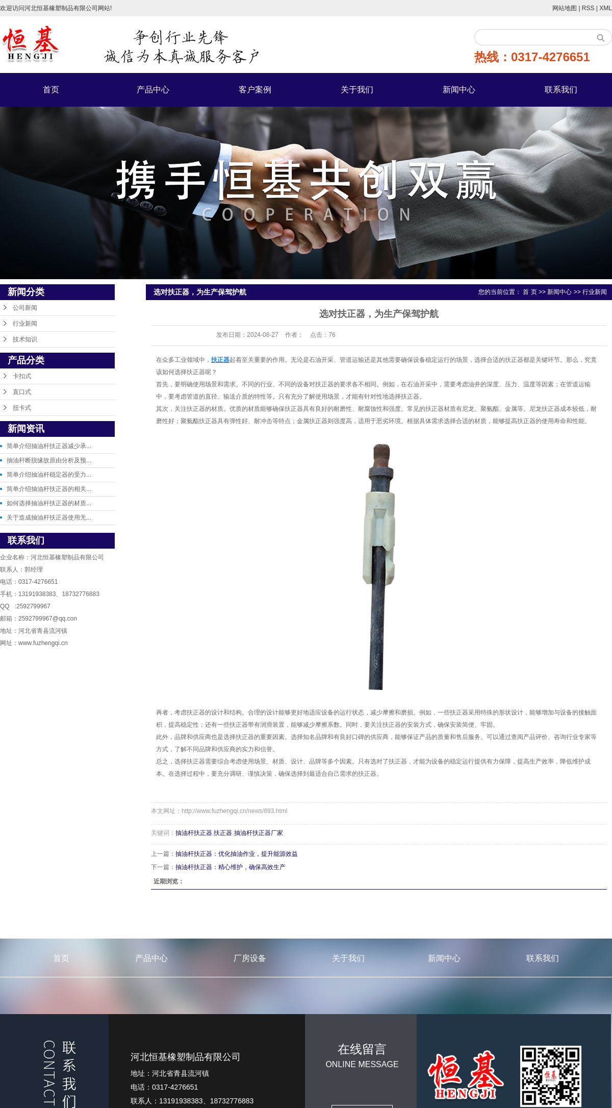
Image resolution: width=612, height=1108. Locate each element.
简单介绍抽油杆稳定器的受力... (49, 474)
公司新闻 (25, 307)
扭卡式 (22, 407)
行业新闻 (25, 323)
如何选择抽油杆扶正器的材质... (49, 503)
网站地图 (565, 8)
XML (605, 8)
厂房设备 (250, 958)
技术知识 (25, 339)
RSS (588, 8)
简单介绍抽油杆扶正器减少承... (49, 446)
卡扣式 (22, 376)
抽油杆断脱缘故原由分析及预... (49, 460)
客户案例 (255, 89)
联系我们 (561, 89)
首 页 (530, 292)
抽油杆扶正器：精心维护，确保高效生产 (230, 867)
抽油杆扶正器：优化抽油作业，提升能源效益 (236, 853)
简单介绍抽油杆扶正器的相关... (49, 489)
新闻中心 (459, 89)
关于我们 (357, 89)
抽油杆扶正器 (193, 832)
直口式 (22, 392)
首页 (51, 89)
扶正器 (223, 832)
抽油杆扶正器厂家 (258, 832)
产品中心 (153, 89)
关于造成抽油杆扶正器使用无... (49, 517)
